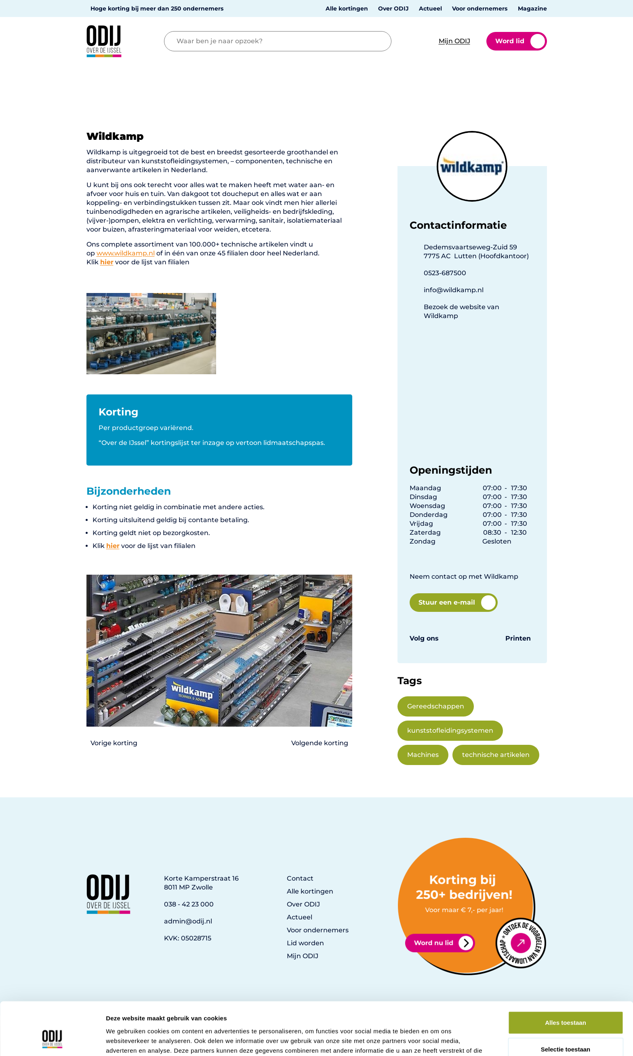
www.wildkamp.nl (126, 253)
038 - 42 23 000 (189, 904)
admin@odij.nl (188, 921)
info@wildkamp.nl (454, 290)
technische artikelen (496, 755)
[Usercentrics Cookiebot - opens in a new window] (52, 1040)
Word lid (520, 41)
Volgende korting (319, 743)
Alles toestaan (565, 976)
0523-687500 (445, 273)
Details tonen (436, 1040)
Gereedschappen (435, 706)
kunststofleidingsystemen (450, 730)
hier (113, 546)
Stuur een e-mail (457, 602)
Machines (423, 755)
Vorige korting (113, 743)
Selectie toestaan (566, 1003)
